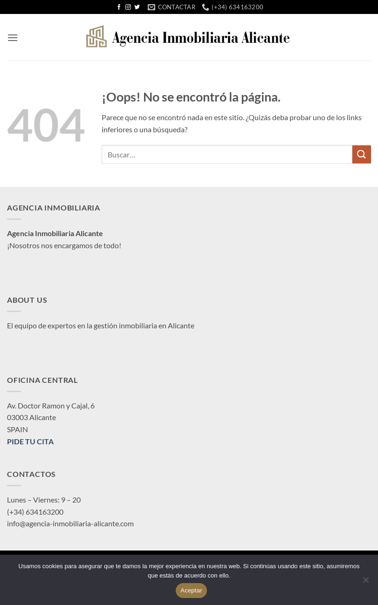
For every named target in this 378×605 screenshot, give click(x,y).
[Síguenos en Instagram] (128, 7)
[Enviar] (361, 154)
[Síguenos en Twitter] (137, 7)
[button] (12, 37)
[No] (365, 582)
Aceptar (191, 590)
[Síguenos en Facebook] (119, 7)
